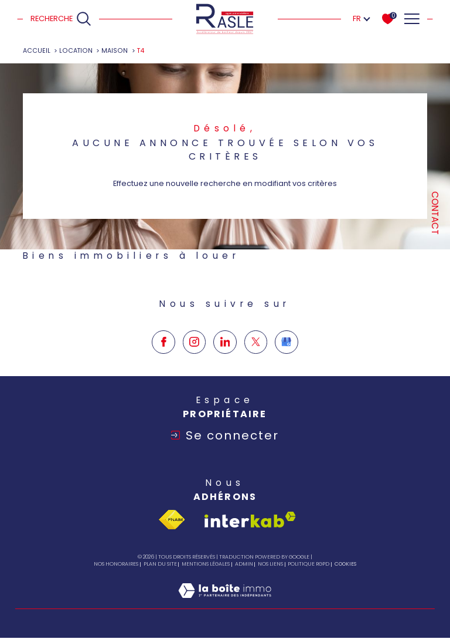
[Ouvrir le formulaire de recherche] (60, 18)
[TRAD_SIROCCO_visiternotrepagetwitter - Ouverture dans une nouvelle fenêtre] (256, 372)
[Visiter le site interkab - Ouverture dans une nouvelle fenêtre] (250, 521)
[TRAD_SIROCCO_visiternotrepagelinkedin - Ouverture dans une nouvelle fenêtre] (225, 372)
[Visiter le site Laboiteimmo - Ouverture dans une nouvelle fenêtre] (224, 604)
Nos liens (270, 565)
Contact (435, 213)
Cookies (345, 566)
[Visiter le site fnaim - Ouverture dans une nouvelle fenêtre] (171, 521)
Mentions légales (206, 565)
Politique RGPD (308, 565)
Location (76, 50)
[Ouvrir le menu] (411, 19)
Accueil (36, 50)
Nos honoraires (116, 565)
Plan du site (160, 565)
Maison (115, 50)
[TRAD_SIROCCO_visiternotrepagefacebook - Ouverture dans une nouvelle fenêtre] (163, 372)
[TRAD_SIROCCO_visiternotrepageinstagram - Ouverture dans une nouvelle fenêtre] (194, 372)
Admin (244, 565)
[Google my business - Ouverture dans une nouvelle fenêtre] (286, 372)
